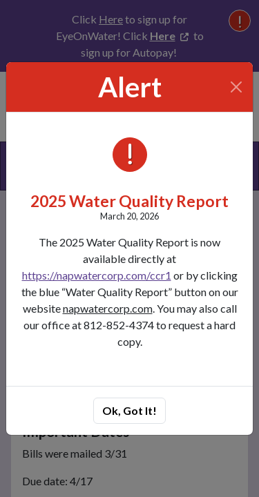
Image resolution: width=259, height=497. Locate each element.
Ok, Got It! (129, 410)
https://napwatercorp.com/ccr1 (96, 275)
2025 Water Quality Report (129, 201)
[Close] (236, 87)
